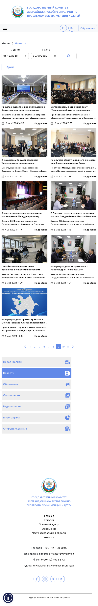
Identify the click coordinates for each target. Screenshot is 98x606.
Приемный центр (49, 524)
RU (71, 28)
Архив (10, 67)
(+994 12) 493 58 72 (53, 559)
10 (63, 346)
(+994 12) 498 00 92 (55, 547)
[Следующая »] (72, 346)
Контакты (49, 537)
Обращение (87, 28)
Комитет (49, 520)
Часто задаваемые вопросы (49, 532)
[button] (8, 598)
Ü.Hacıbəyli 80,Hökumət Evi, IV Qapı (54, 565)
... (39, 346)
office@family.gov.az (61, 553)
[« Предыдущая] (25, 346)
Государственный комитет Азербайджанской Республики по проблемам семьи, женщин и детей (45, 12)
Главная (49, 515)
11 (68, 346)
